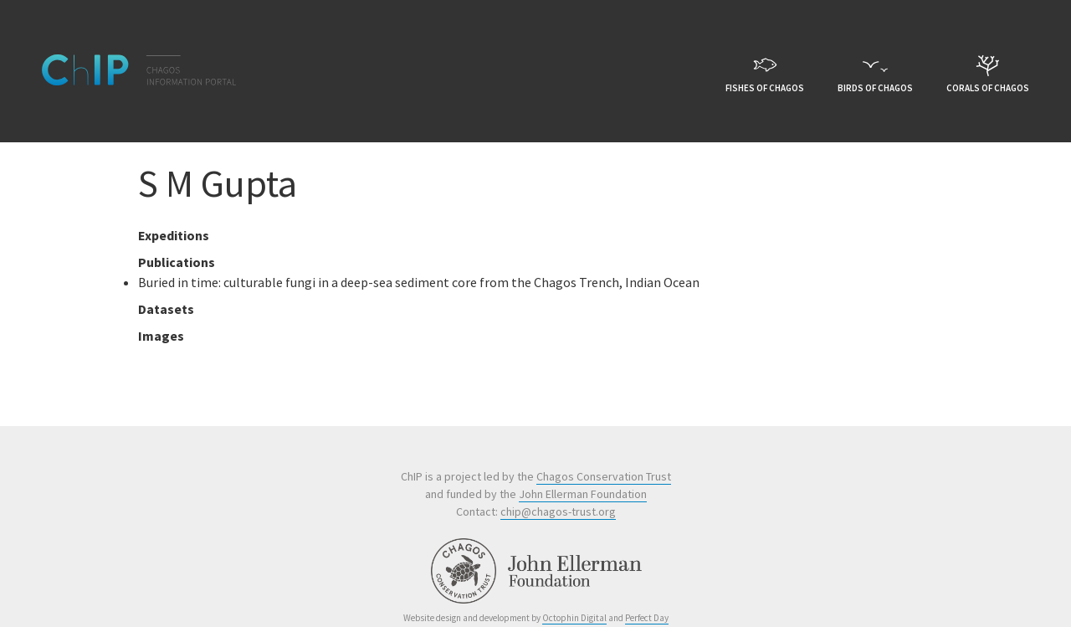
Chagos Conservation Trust (603, 476)
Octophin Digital (574, 618)
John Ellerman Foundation (583, 493)
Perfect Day (647, 618)
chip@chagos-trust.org (558, 511)
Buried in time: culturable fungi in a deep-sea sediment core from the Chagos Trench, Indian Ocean (418, 282)
